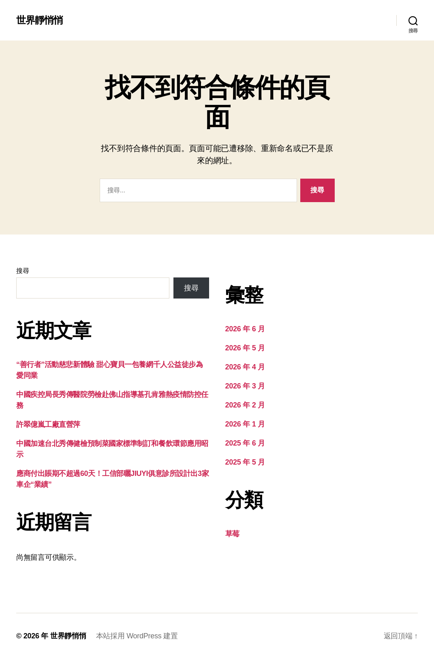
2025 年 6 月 (245, 443)
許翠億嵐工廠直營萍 (48, 424)
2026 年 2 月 (245, 405)
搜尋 (22, 270)
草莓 (232, 534)
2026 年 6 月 (245, 329)
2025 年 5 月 (245, 462)
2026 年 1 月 (245, 424)
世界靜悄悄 (39, 20)
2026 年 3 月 (245, 386)
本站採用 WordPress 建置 (137, 636)
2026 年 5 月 (245, 348)
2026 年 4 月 (245, 367)
